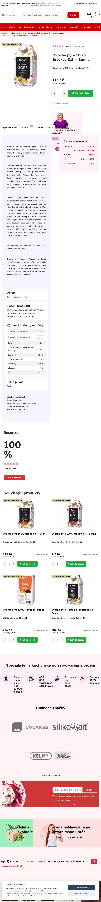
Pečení (97, 27)
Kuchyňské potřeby (27, 27)
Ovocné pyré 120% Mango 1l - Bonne (23, 609)
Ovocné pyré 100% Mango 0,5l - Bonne (25, 533)
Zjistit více (22, 837)
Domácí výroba (45, 27)
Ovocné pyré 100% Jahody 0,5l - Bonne (74, 533)
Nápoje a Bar (61, 27)
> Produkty (12, 33)
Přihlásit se (90, 790)
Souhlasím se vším (82, 887)
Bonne (91, 155)
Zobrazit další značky (50, 775)
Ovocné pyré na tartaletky (82, 150)
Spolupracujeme (28, 900)
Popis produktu (9, 127)
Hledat (73, 15)
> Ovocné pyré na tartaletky (53, 33)
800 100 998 (35, 861)
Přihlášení (81, 3)
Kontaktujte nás (75, 837)
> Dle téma (21, 33)
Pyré (92, 146)
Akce (3, 27)
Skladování (74, 27)
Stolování (86, 27)
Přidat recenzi (14, 477)
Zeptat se (58, 138)
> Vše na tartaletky (34, 33)
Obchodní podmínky (10, 900)
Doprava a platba (5, 4)
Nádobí (12, 27)
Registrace (93, 3)
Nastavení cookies (81, 893)
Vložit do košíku (81, 93)
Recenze (25, 127)
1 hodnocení (79, 46)
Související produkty (43, 127)
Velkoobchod (15, 3)
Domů (4, 33)
